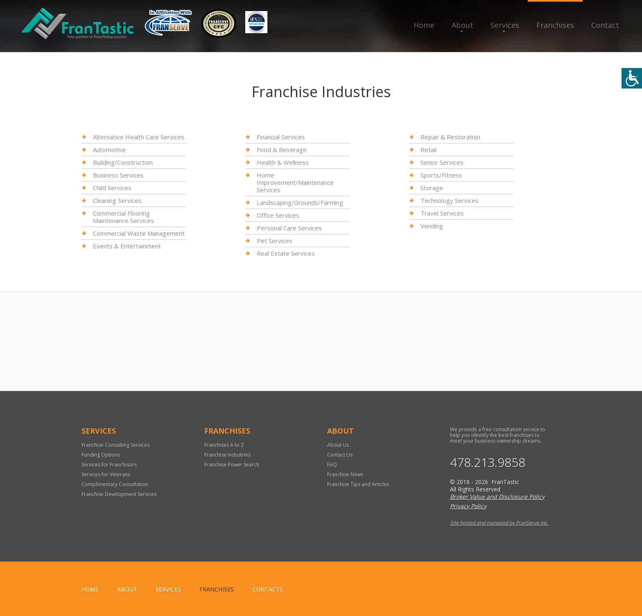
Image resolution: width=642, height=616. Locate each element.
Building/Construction (123, 162)
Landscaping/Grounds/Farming (300, 202)
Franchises (555, 25)
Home (424, 25)
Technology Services (449, 200)
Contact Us (340, 454)
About (462, 25)
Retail (428, 149)
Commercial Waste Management (139, 233)
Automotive (109, 149)
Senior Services (441, 162)
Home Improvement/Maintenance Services (295, 182)
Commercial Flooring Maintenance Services (123, 217)
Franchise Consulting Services (115, 444)
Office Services (278, 215)
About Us (338, 444)
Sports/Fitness (441, 175)
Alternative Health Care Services (138, 137)
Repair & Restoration (450, 137)
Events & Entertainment (127, 246)
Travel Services (442, 213)
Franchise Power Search (231, 464)
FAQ (332, 464)
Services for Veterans (105, 474)
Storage (431, 188)
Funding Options (100, 454)
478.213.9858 (487, 462)
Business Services (118, 175)
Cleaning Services (117, 200)
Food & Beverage (282, 149)
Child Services (112, 188)
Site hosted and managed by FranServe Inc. (499, 522)
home (90, 589)
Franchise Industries (227, 454)
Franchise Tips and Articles (358, 484)
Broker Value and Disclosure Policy (497, 496)
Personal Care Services (289, 228)
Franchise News (345, 474)
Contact (605, 25)
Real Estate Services (286, 253)
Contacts (267, 589)
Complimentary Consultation (114, 484)
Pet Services (274, 240)
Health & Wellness (283, 162)
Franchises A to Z (224, 444)
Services (505, 25)
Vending (431, 226)
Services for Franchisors (109, 464)
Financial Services (281, 137)
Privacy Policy (468, 506)
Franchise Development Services (118, 494)
